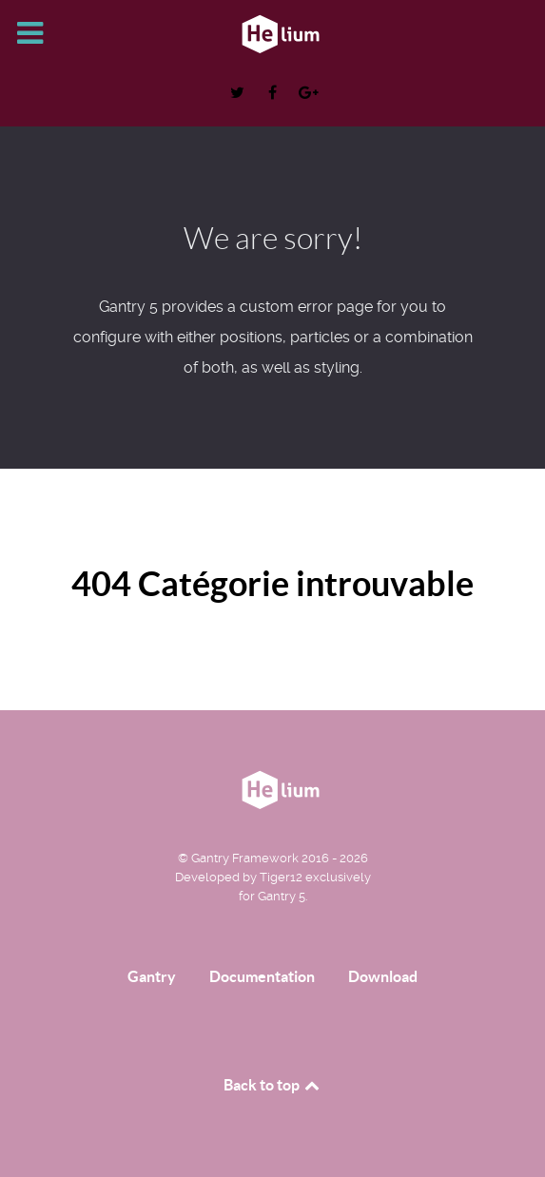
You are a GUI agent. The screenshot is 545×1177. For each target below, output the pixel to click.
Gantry (151, 976)
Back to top (273, 1084)
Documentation (262, 976)
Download (383, 976)
